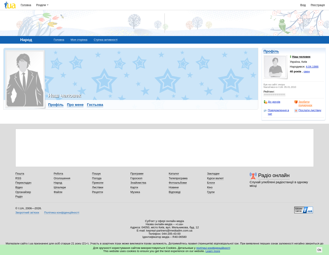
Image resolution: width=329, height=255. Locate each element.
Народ (58, 182)
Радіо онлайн (274, 175)
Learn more (212, 251)
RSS (18, 178)
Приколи (97, 182)
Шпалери (60, 187)
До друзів (272, 102)
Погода (96, 178)
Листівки (97, 187)
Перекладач (23, 182)
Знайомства (138, 182)
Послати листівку (307, 110)
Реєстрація (318, 5)
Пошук (96, 173)
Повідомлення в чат (276, 112)
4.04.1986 (312, 66)
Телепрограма (178, 178)
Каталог (174, 173)
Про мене (75, 105)
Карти (134, 187)
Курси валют (215, 178)
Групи (211, 192)
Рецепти (97, 192)
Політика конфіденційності (61, 212)
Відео (19, 187)
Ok (319, 249)
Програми (136, 173)
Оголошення (62, 178)
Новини (174, 187)
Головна (26, 5)
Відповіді (175, 192)
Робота (58, 173)
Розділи (41, 5)
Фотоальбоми (178, 182)
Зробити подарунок (303, 103)
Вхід (303, 5)
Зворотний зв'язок (27, 212)
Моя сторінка (79, 39)
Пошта (19, 173)
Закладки (213, 173)
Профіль (271, 51)
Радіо (19, 196)
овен (307, 71)
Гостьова (95, 105)
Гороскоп (136, 178)
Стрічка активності (105, 39)
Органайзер (23, 192)
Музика (135, 192)
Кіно (210, 187)
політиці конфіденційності (213, 247)
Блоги (211, 182)
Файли (58, 192)
